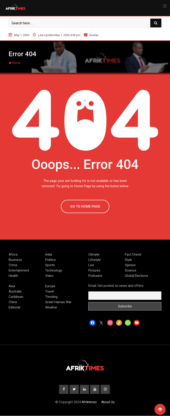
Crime (13, 265)
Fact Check (133, 254)
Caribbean (16, 297)
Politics (50, 260)
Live (91, 265)
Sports (50, 265)
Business (15, 260)
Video (49, 276)
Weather (51, 307)
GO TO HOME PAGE (85, 206)
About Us (108, 402)
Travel (49, 291)
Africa (13, 254)
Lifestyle (94, 260)
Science (130, 270)
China (13, 302)
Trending (51, 297)
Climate (93, 254)
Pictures (94, 270)
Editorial (14, 307)
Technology (53, 270)
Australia (15, 291)
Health (13, 276)
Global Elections (136, 276)
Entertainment (19, 270)
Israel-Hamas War (58, 302)
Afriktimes (89, 402)
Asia (12, 286)
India (48, 254)
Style (128, 260)
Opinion (130, 265)
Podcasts (95, 276)
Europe (50, 286)
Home (15, 63)
